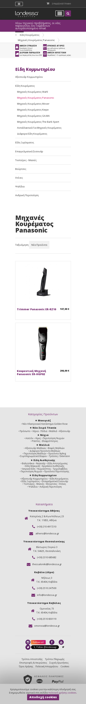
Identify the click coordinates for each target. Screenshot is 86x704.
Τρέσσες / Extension (59, 456)
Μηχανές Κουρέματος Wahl (32, 91)
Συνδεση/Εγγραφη (61, 3)
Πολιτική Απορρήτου (46, 666)
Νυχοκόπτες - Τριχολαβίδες (52, 468)
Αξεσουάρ (64, 431)
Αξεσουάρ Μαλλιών (35, 448)
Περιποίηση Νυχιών (53, 438)
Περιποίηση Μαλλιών (35, 453)
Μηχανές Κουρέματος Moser (33, 103)
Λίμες (38, 438)
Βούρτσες (20, 169)
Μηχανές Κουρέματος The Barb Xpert (38, 121)
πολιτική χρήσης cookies (62, 692)
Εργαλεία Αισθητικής (53, 466)
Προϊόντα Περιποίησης (56, 471)
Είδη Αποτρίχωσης (58, 463)
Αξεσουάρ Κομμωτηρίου (29, 76)
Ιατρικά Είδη (28, 468)
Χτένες (19, 177)
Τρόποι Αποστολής (32, 659)
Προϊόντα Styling (57, 453)
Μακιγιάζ (44, 420)
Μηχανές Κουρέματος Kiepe (33, 109)
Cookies (65, 666)
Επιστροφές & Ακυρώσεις (33, 662)
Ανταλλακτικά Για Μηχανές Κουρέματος (39, 127)
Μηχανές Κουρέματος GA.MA (33, 115)
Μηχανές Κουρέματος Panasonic (36, 40)
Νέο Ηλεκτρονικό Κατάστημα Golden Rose (45, 423)
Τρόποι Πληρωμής (54, 659)
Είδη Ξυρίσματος (24, 142)
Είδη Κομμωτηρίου (44, 475)
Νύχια (44, 435)
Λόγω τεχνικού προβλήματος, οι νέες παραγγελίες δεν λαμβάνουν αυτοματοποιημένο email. (37, 26)
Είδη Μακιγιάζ (32, 466)
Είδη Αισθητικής (44, 460)
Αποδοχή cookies (43, 697)
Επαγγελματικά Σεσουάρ (29, 151)
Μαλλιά (53, 431)
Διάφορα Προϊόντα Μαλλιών (45, 450)
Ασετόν (29, 438)
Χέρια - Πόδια (40, 431)
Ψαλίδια (20, 186)
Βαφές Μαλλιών (56, 448)
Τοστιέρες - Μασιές (26, 160)
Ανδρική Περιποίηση (27, 195)
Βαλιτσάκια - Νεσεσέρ (34, 463)
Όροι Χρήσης (26, 666)
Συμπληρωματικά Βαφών (33, 456)
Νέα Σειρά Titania (44, 427)
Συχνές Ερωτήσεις (59, 662)
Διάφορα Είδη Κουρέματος (32, 133)
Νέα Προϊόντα (39, 244)
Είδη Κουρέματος (29, 35)
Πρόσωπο (25, 431)
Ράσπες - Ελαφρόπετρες (45, 441)
